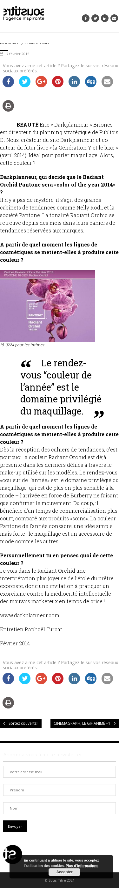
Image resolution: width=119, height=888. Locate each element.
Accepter (64, 872)
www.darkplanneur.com (29, 615)
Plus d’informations (82, 866)
